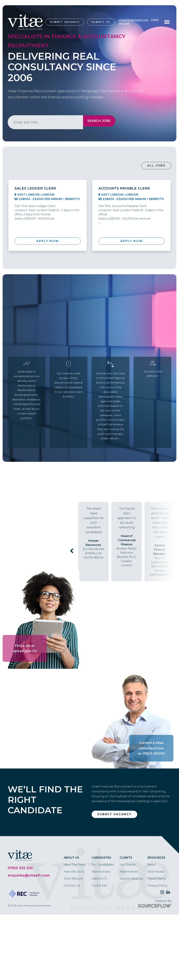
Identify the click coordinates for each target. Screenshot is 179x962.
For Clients (127, 891)
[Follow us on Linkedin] (168, 919)
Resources (156, 884)
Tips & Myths (157, 905)
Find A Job (99, 912)
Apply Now (47, 241)
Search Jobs (97, 122)
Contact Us (72, 912)
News (151, 891)
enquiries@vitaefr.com (133, 20)
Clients (126, 884)
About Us (71, 884)
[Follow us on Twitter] (162, 919)
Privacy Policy (157, 912)
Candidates (101, 884)
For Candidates (103, 891)
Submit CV (100, 22)
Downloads (156, 898)
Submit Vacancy (65, 22)
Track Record (73, 905)
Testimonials (101, 898)
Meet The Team (75, 891)
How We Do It (74, 898)
